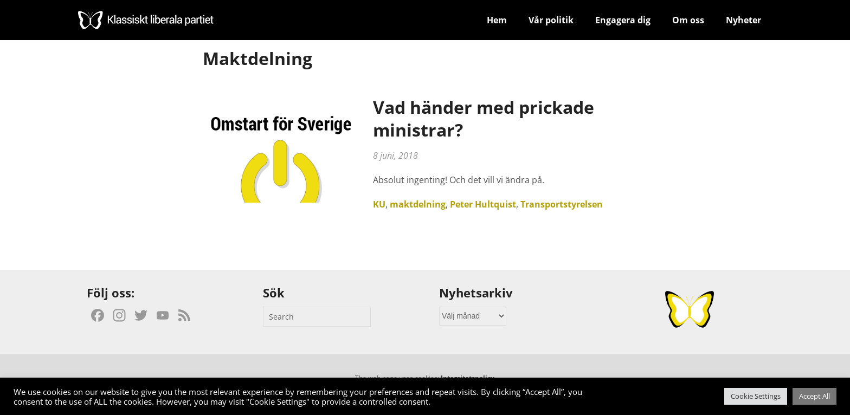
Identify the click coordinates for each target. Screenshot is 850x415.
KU (379, 204)
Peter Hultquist (483, 204)
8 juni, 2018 (395, 155)
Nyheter (743, 20)
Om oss (688, 20)
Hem (497, 20)
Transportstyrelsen (561, 204)
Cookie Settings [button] (756, 396)
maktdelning (418, 204)
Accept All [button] (814, 396)
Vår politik (551, 20)
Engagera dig (623, 20)
